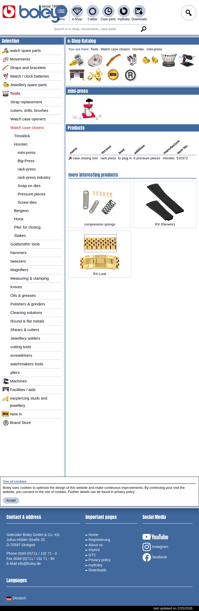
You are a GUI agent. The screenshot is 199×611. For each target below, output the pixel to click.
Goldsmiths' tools (25, 244)
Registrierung (99, 540)
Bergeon (21, 210)
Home (93, 535)
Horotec (21, 144)
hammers (18, 252)
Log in (188, 13)
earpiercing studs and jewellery (24, 401)
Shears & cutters (24, 329)
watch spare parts (21, 50)
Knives (16, 287)
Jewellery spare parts (24, 85)
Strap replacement (26, 102)
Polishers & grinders (27, 304)
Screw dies (27, 202)
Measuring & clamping (29, 278)
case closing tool (85, 158)
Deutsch (16, 598)
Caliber (92, 19)
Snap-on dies (29, 185)
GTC (92, 555)
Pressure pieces (32, 194)
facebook (155, 557)
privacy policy (125, 492)
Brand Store (16, 423)
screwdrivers (21, 355)
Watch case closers (27, 127)
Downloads (139, 19)
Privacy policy (100, 560)
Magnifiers (19, 269)
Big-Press (26, 161)
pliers (15, 372)
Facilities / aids (18, 390)
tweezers (18, 261)
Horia (18, 219)
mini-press (26, 152)
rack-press (27, 169)
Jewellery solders (25, 338)
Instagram (155, 547)
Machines (14, 381)
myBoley (124, 19)
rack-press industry (34, 177)
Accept (11, 500)
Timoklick (22, 136)
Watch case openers (28, 119)
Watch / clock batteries (25, 76)
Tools (11, 93)
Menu (61, 19)
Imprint (94, 550)
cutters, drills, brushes (29, 110)
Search (143, 29)
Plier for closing (27, 227)
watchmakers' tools (26, 364)
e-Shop (77, 19)
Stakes (20, 235)
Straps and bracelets (24, 68)
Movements (16, 59)
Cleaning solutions (26, 312)
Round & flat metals (27, 321)
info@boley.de (29, 563)
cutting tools (20, 347)
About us (96, 545)
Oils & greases (23, 295)
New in (12, 414)
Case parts (108, 19)
